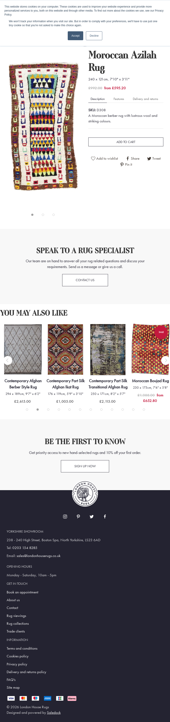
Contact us (85, 280)
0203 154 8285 (24, 547)
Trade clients (16, 631)
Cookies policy (18, 656)
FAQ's (11, 679)
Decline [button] (94, 35)
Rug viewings (16, 615)
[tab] (32, 215)
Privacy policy (17, 664)
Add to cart (125, 142)
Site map (13, 687)
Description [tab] (98, 99)
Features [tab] (119, 99)
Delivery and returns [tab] (145, 99)
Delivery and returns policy (26, 672)
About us (13, 600)
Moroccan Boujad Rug (150, 381)
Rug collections (18, 623)
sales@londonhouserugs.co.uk (38, 555)
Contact (12, 607)
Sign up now (85, 466)
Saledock (54, 712)
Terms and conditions (22, 648)
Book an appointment (22, 592)
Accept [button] (75, 35)
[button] (44, 127)
